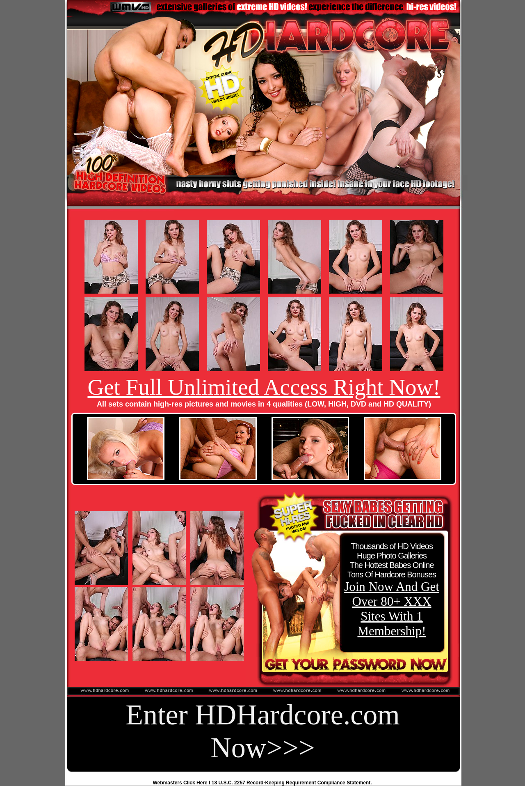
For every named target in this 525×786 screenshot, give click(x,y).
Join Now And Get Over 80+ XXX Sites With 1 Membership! (391, 608)
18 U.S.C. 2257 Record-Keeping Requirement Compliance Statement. (292, 783)
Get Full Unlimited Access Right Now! (263, 387)
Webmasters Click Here (180, 783)
